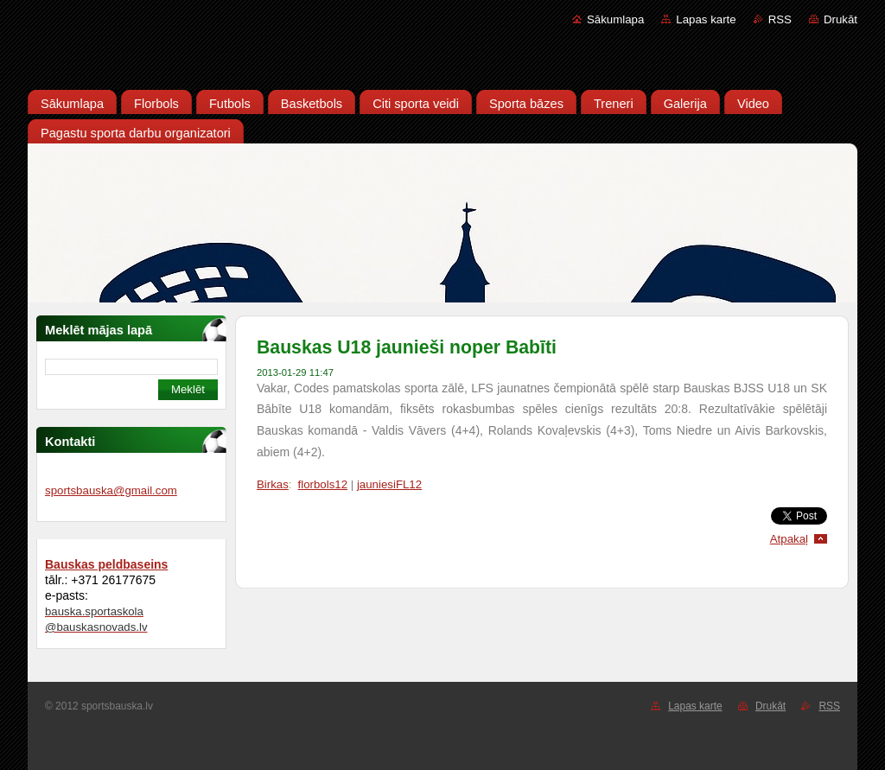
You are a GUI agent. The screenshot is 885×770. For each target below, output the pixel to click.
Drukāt (840, 19)
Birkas (273, 484)
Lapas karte (705, 19)
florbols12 (323, 484)
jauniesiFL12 (389, 484)
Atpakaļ (789, 538)
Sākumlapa (615, 19)
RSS (780, 19)
